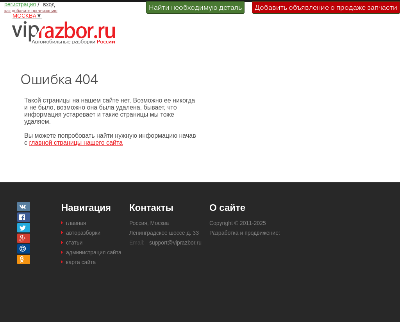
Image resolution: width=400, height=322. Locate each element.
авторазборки (83, 233)
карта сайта (81, 262)
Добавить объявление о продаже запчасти (326, 7)
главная (76, 223)
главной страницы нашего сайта (76, 142)
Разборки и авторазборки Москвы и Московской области (66, 32)
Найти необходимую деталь (195, 7)
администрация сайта (93, 252)
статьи (74, 242)
